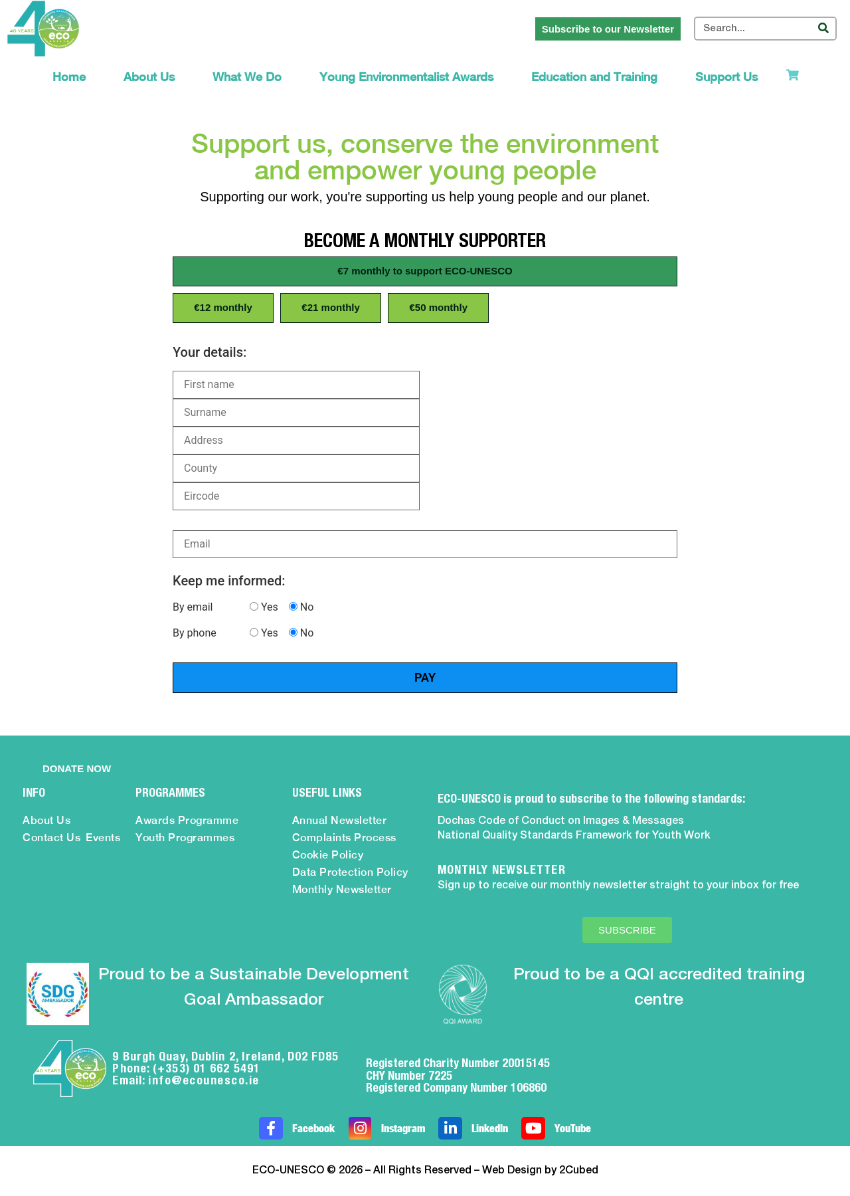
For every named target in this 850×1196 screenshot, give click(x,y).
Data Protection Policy (350, 872)
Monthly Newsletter (342, 889)
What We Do (247, 77)
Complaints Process (344, 837)
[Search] (823, 28)
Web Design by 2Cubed (540, 1170)
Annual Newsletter (339, 820)
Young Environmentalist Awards (406, 77)
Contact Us (51, 837)
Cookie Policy (328, 854)
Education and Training (594, 77)
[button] (425, 271)
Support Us (726, 77)
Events (103, 837)
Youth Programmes (184, 837)
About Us (149, 77)
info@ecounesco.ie (204, 1080)
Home (69, 77)
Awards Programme (186, 820)
